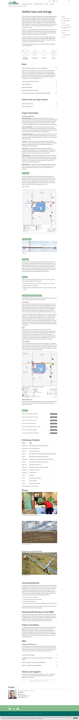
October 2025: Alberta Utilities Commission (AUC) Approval (34, 68)
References (24, 713)
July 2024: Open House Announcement (30, 81)
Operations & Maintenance (38, 3)
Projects (20, 713)
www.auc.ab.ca (29, 636)
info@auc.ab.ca (47, 635)
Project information (66, 18)
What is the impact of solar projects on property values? (34, 662)
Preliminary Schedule (66, 20)
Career (13, 713)
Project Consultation (66, 30)
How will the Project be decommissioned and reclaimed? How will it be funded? (37, 658)
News (64, 16)
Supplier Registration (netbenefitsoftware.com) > (39, 680)
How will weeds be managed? (28, 655)
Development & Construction (27, 3)
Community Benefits (66, 25)
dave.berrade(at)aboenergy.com (24, 695)
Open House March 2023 (27, 106)
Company (46, 3)
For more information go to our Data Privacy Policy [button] (35, 718)
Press (16, 713)
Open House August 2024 (27, 103)
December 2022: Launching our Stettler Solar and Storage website (36, 93)
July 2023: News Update (27, 87)
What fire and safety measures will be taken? (31, 665)
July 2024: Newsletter (26, 84)
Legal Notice (35, 713)
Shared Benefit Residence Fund (67, 28)
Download (54, 417)
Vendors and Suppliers (66, 34)
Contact (9, 713)
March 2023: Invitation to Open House (30, 90)
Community (52, 3)
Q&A (64, 32)
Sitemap (40, 713)
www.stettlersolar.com (22, 697)
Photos (64, 22)
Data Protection (29, 713)
